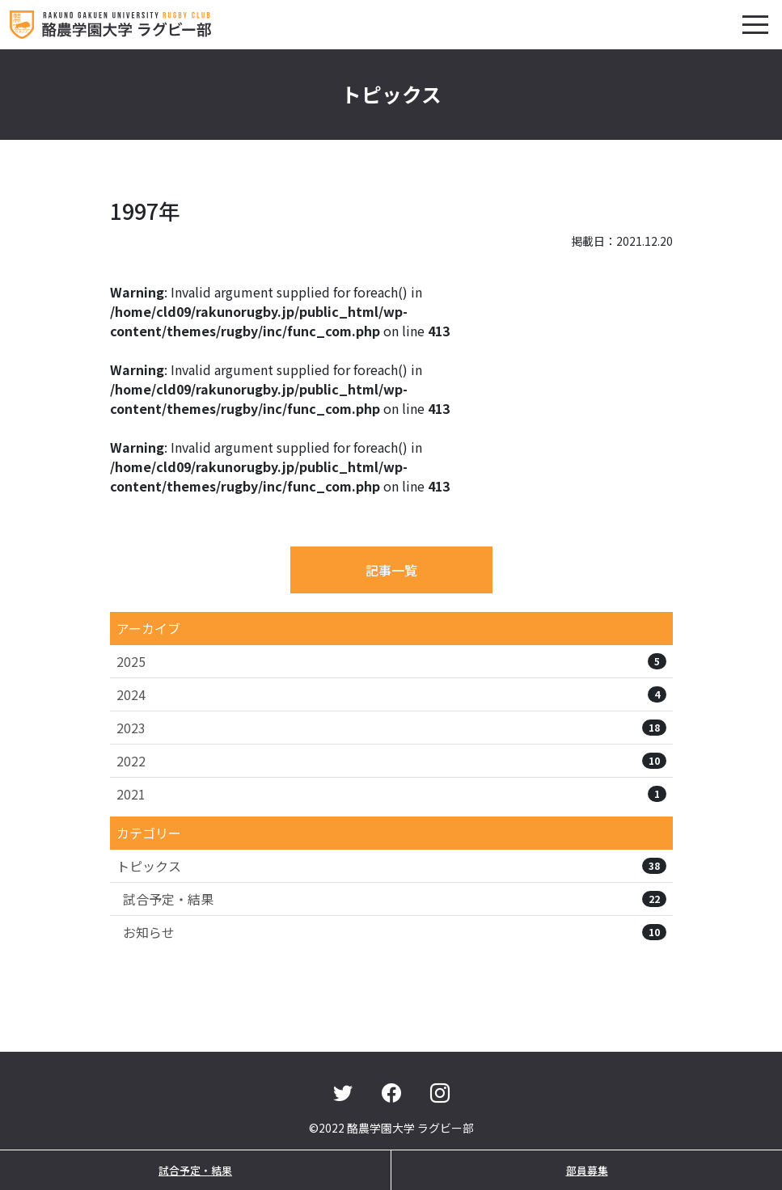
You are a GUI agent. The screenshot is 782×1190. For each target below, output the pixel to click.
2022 (391, 760)
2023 (391, 727)
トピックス (391, 866)
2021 (391, 794)
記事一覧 (391, 570)
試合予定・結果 (394, 899)
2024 (391, 694)
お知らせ (394, 932)
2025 (391, 661)
